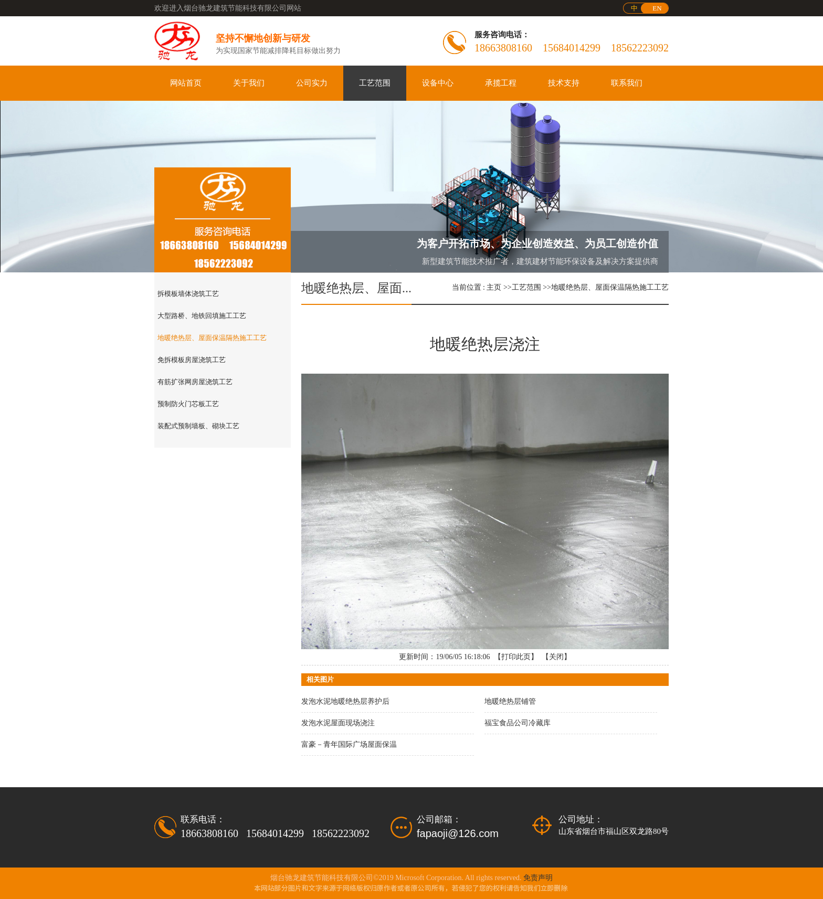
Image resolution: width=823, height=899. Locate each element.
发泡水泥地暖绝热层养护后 (345, 701)
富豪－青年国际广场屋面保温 (349, 744)
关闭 (556, 657)
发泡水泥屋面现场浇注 (338, 723)
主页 (494, 287)
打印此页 (516, 657)
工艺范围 (526, 287)
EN (656, 8)
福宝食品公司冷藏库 (517, 723)
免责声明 (538, 878)
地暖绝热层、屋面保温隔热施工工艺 (610, 287)
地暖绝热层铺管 (510, 701)
